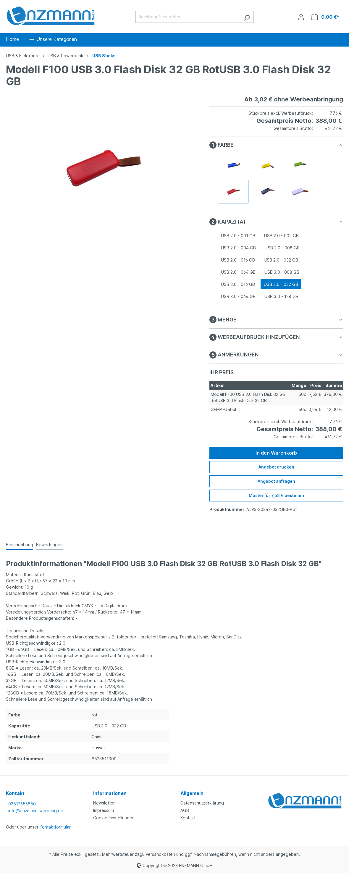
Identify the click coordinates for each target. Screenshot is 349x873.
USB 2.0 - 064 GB (238, 272)
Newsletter (104, 802)
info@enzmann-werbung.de (35, 810)
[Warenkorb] (325, 17)
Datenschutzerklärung (202, 802)
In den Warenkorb (276, 453)
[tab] (19, 545)
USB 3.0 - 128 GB (281, 296)
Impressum (103, 810)
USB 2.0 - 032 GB (281, 259)
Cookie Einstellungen (114, 817)
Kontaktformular (55, 826)
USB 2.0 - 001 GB (238, 235)
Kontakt (187, 817)
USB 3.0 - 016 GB (238, 284)
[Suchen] (247, 17)
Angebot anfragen (276, 481)
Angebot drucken (276, 466)
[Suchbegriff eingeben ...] (187, 17)
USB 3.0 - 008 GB (281, 272)
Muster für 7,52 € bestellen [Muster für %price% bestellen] (276, 495)
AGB (184, 810)
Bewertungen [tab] (49, 544)
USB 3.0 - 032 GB (281, 284)
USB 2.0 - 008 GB (282, 247)
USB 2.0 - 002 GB (281, 235)
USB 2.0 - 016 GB (238, 259)
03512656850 (22, 803)
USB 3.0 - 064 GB (238, 296)
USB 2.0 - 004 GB (238, 247)
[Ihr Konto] (301, 17)
